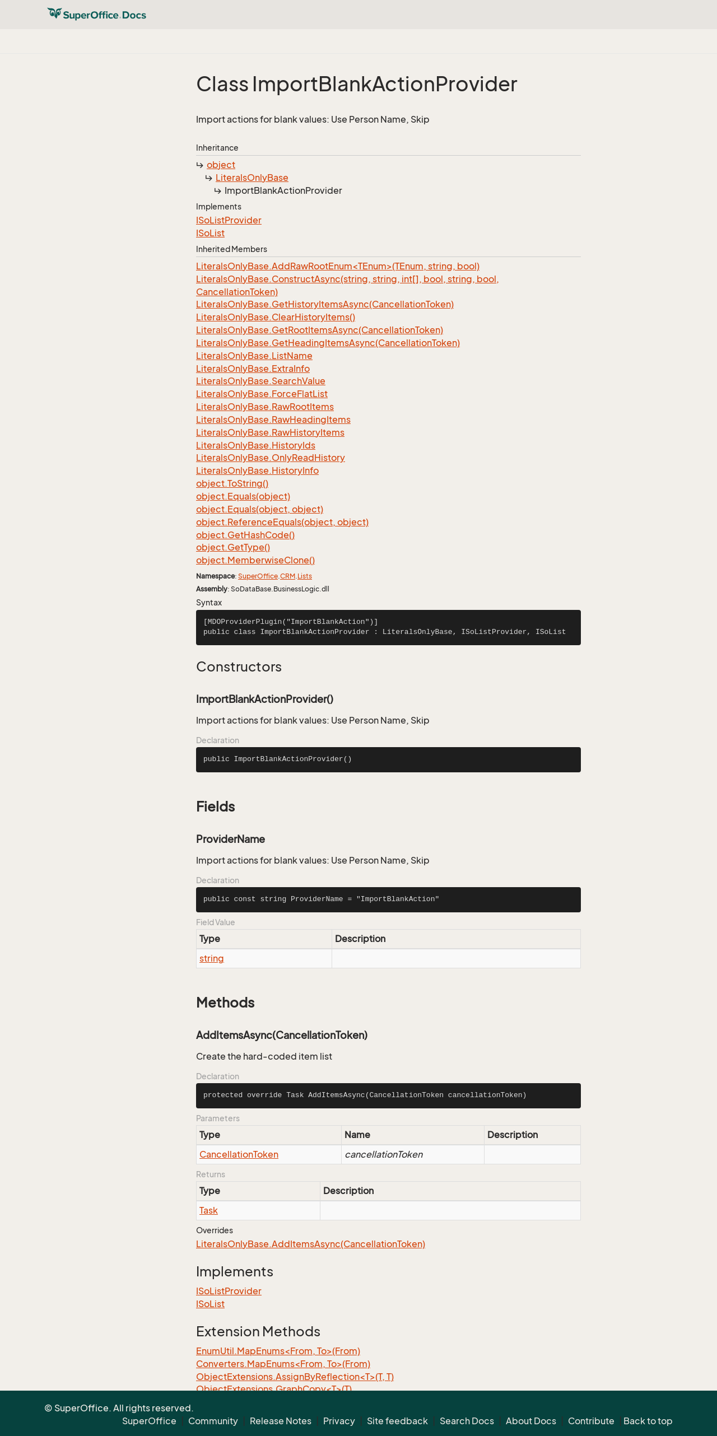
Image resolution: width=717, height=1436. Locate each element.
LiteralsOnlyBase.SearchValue (260, 380)
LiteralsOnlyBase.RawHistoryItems (270, 432)
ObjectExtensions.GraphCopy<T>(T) (274, 1389)
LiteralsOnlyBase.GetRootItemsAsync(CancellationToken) (319, 329)
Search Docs (467, 1420)
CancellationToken (238, 1154)
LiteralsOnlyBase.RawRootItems (265, 406)
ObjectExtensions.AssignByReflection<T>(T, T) (295, 1376)
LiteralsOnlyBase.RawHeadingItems (273, 419)
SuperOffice (258, 576)
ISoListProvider (229, 220)
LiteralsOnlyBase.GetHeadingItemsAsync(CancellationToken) (328, 342)
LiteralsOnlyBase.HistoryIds (255, 445)
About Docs (531, 1420)
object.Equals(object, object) (259, 509)
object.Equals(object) (243, 496)
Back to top (648, 1420)
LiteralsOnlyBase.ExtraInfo (253, 368)
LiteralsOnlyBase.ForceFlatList (262, 393)
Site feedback (397, 1420)
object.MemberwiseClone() (255, 560)
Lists (304, 576)
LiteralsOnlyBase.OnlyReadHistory (270, 457)
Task (208, 1210)
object (221, 164)
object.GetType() (233, 547)
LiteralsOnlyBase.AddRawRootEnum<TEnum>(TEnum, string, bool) (337, 266)
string (211, 958)
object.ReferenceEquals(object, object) (282, 522)
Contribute (591, 1420)
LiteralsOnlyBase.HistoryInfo (257, 470)
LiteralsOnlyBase (252, 177)
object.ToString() (232, 483)
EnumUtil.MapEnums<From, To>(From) (278, 1350)
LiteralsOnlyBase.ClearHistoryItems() (275, 317)
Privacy (339, 1420)
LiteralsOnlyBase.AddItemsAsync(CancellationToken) (310, 1243)
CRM (287, 576)
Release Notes (280, 1420)
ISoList (210, 233)
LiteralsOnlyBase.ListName (254, 355)
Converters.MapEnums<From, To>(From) (283, 1363)
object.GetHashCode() (245, 534)
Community (213, 1420)
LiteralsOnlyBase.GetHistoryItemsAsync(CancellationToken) (325, 304)
